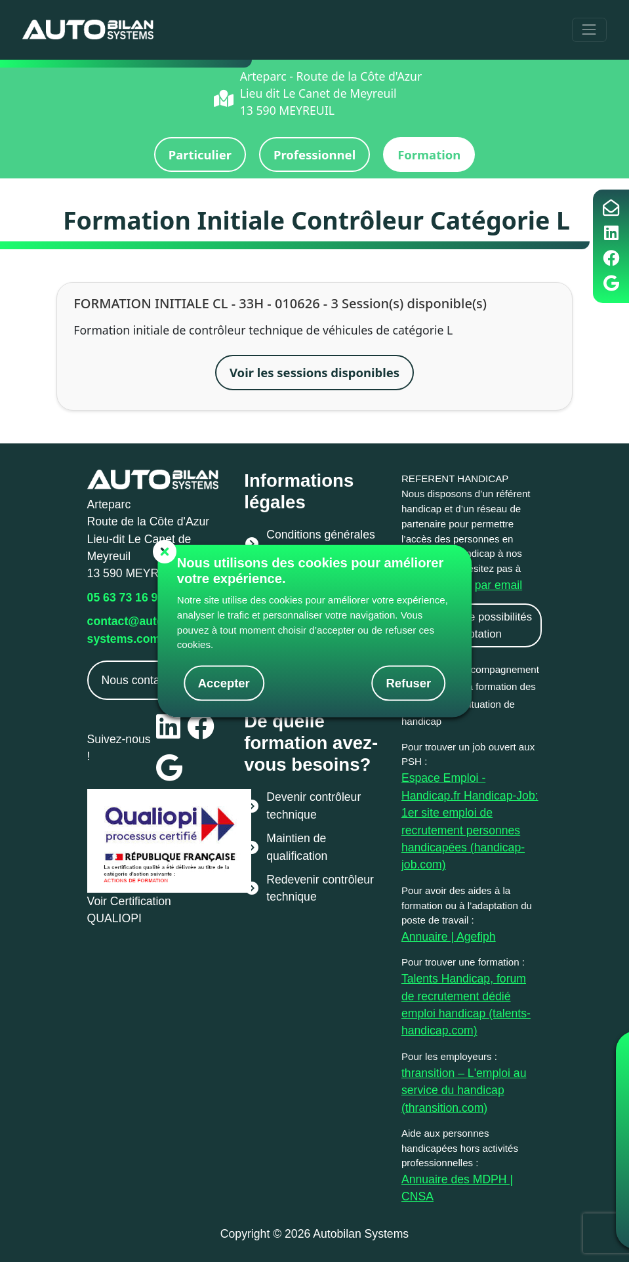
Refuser (408, 683)
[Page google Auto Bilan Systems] (611, 284)
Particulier (200, 154)
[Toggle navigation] (589, 30)
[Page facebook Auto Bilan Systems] (611, 259)
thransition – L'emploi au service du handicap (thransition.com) (464, 1090)
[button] (200, 155)
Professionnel (314, 154)
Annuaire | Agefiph (448, 936)
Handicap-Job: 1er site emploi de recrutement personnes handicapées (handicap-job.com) (469, 830)
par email (499, 585)
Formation (428, 154)
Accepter (224, 683)
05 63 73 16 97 (126, 597)
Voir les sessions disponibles (314, 372)
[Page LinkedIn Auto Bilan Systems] (611, 233)
